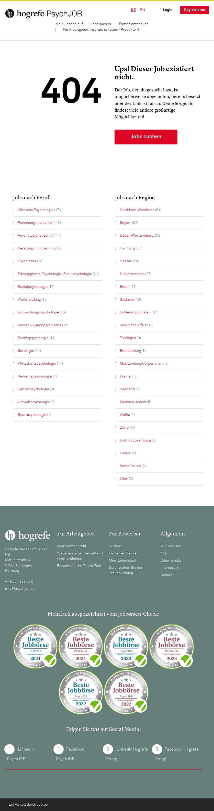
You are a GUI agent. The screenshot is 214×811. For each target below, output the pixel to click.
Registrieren (194, 10)
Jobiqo (42, 804)
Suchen (115, 546)
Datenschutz (171, 560)
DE (133, 10)
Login (167, 10)
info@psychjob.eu (20, 589)
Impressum (170, 568)
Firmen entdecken (134, 24)
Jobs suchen (101, 24)
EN (142, 10)
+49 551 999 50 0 (19, 581)
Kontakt (167, 575)
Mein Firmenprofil (71, 546)
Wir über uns (171, 546)
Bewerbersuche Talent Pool (79, 566)
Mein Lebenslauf (69, 24)
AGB (164, 553)
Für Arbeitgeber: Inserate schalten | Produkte (99, 29)
